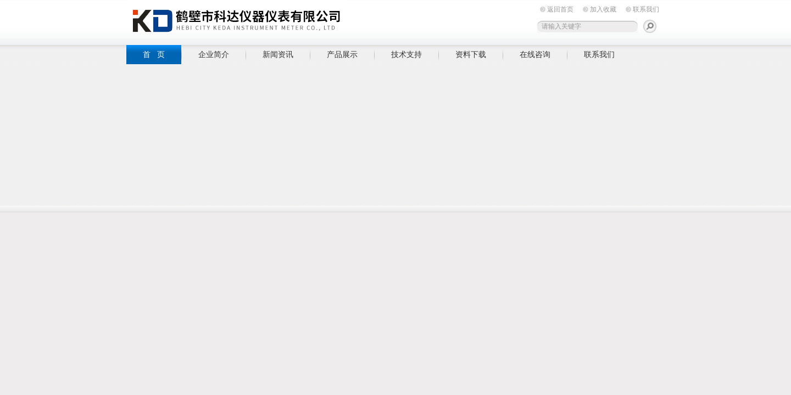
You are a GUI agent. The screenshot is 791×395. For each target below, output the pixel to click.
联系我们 (646, 9)
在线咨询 (535, 54)
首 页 (154, 54)
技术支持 (406, 54)
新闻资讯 (278, 54)
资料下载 (470, 54)
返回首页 (560, 9)
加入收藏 (603, 9)
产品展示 (342, 54)
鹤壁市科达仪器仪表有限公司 (236, 20)
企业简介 (213, 54)
